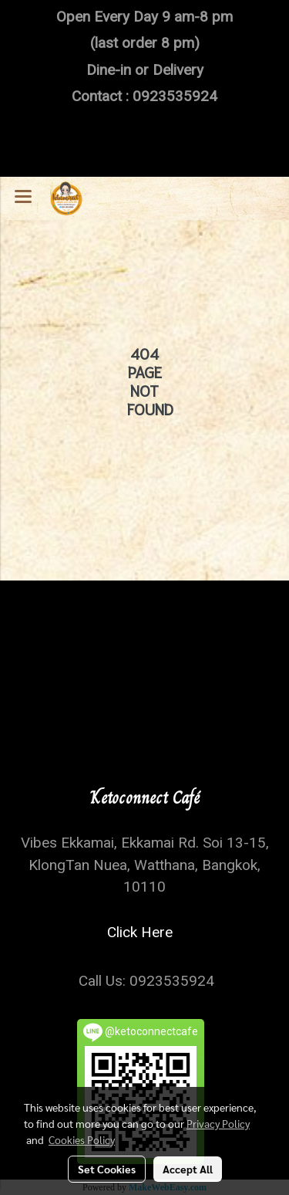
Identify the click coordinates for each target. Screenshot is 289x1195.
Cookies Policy (82, 1139)
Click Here (143, 932)
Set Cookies (107, 1169)
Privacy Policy (218, 1123)
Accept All (188, 1169)
